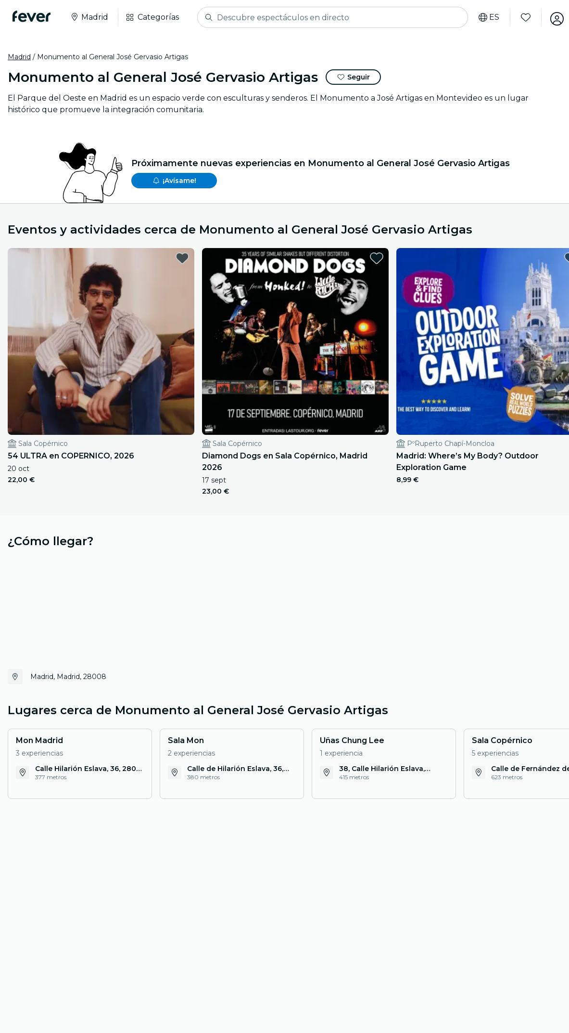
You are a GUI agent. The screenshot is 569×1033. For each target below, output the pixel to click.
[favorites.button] (128, 258)
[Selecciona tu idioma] (482, 17)
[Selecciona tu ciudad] (92, 17)
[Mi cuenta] (550, 17)
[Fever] (34, 16)
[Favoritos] (519, 17)
